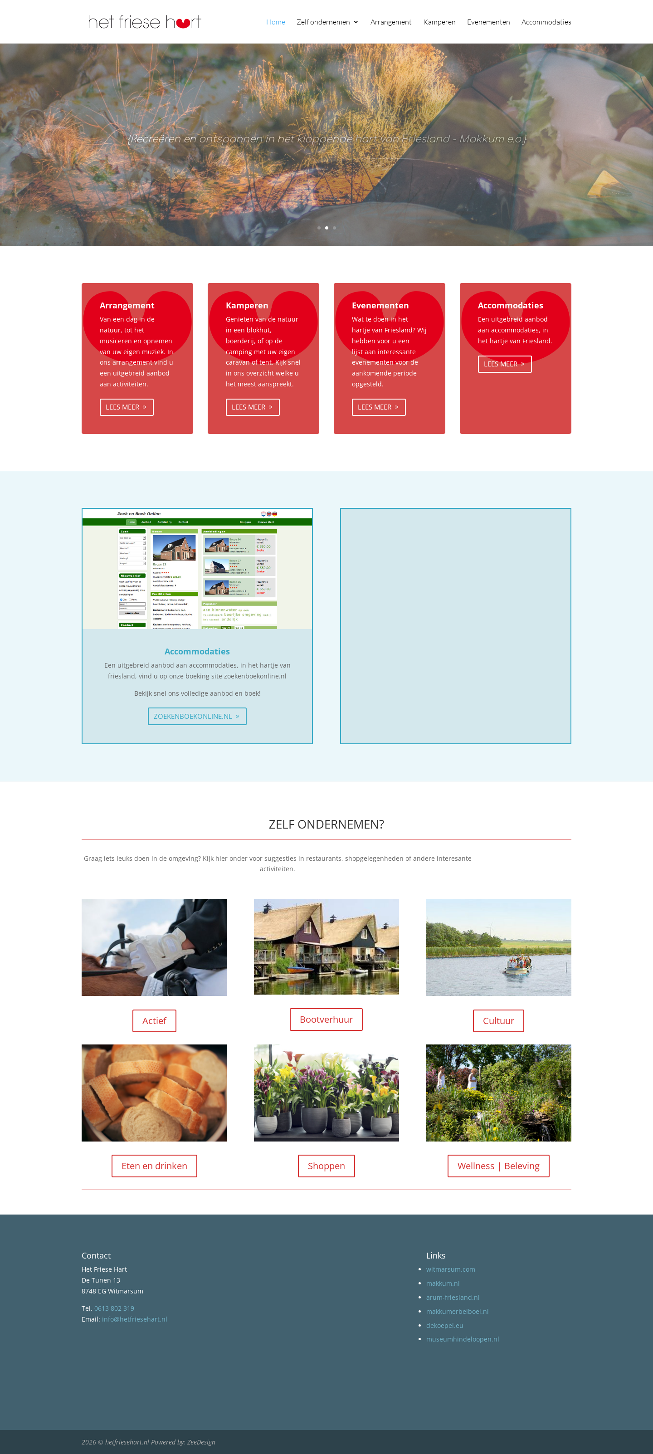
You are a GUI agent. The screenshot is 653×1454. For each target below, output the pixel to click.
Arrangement (391, 22)
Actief (154, 1021)
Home (275, 22)
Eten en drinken (154, 1166)
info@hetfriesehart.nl (134, 1319)
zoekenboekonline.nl (193, 716)
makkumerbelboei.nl (457, 1311)
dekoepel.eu (444, 1325)
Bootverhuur (326, 1019)
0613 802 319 (114, 1308)
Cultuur (498, 1021)
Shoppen (326, 1166)
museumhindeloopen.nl (462, 1339)
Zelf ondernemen (323, 22)
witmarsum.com (450, 1269)
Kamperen (439, 22)
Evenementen (488, 22)
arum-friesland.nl (453, 1297)
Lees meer (122, 406)
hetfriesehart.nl (127, 1442)
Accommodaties (546, 22)
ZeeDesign (201, 1442)
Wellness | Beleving (499, 1166)
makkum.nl (443, 1283)
